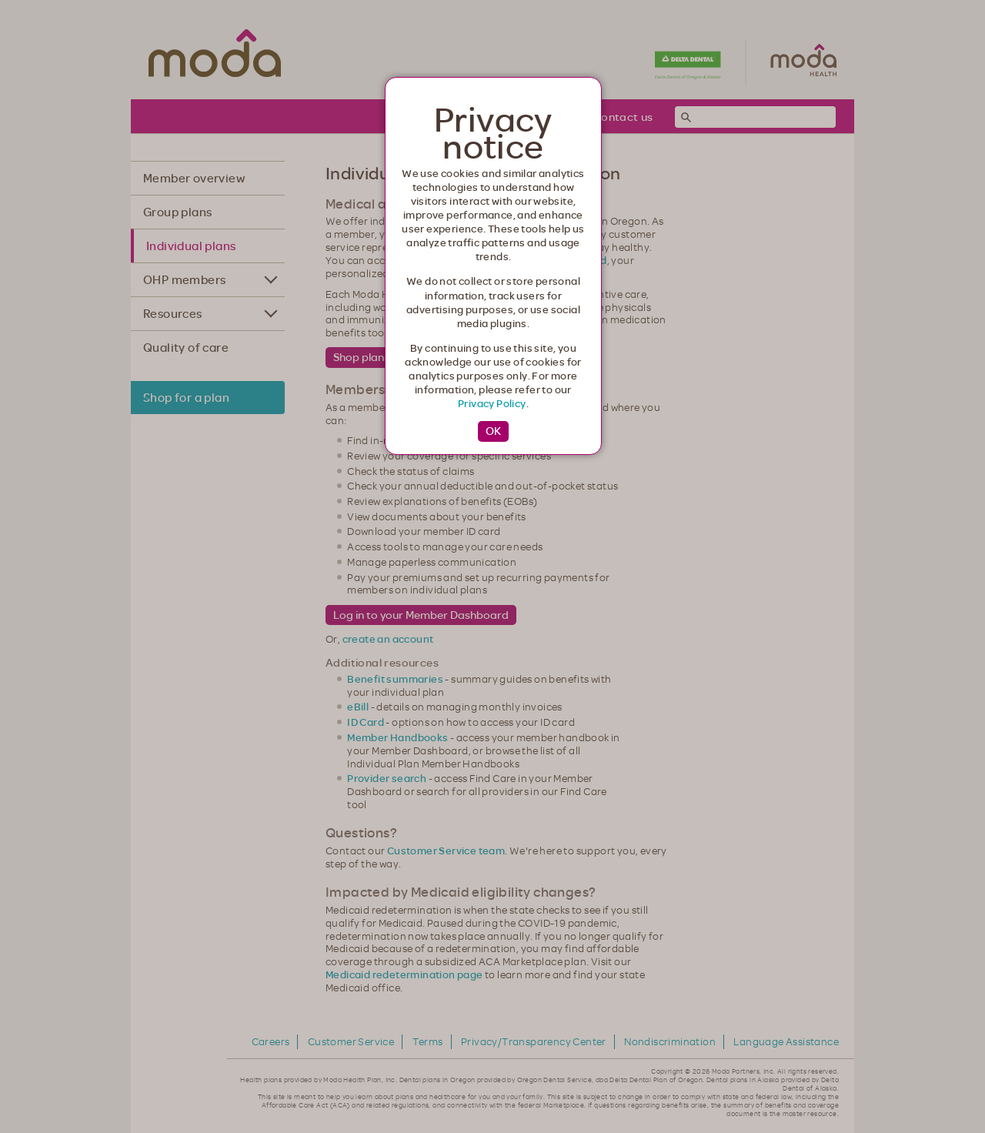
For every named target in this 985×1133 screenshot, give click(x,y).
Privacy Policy (492, 403)
